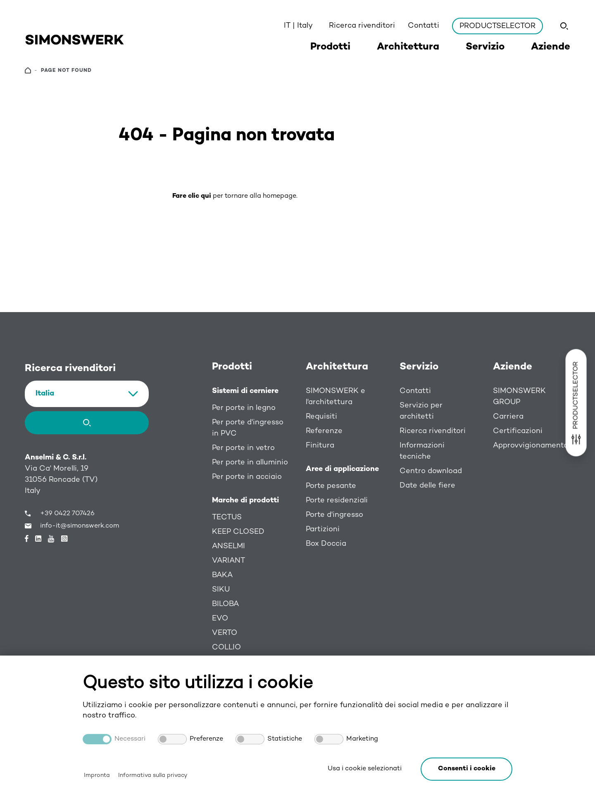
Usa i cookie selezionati (365, 768)
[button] (466, 769)
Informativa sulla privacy (152, 775)
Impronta (97, 775)
